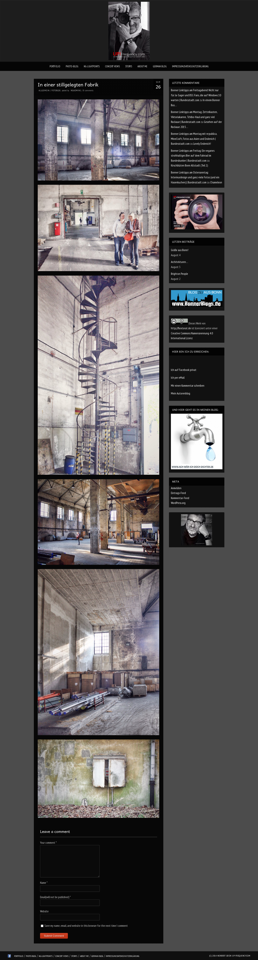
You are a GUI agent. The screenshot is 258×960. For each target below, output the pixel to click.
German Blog (160, 66)
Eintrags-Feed (178, 493)
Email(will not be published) (55, 897)
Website (44, 911)
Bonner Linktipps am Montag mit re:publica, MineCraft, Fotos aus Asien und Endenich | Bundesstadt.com (194, 138)
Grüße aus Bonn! (179, 250)
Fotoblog (56, 90)
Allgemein (44, 90)
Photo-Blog (72, 66)
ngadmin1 (76, 90)
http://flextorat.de (181, 328)
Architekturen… (179, 262)
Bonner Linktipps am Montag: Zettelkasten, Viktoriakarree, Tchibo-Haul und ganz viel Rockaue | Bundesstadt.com (194, 117)
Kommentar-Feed (180, 498)
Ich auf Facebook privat (183, 370)
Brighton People (179, 274)
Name (43, 883)
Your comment (48, 842)
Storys (128, 66)
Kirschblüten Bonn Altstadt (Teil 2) (189, 165)
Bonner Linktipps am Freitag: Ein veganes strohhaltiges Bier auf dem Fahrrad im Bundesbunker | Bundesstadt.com (192, 155)
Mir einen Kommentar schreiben (187, 385)
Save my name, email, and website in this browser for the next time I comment (86, 926)
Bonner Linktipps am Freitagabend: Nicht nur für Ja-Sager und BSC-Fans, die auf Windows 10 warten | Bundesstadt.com (196, 95)
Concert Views (112, 66)
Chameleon (216, 182)
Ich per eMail (178, 377)
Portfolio (55, 66)
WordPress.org (178, 503)
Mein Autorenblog (180, 393)
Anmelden (176, 488)
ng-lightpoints (92, 66)
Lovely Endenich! (202, 143)
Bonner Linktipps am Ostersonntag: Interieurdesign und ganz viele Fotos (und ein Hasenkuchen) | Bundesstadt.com (195, 177)
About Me (142, 66)
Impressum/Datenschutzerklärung (190, 66)
